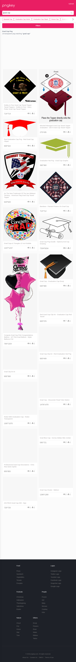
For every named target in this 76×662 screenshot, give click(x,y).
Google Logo (55, 586)
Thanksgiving (21, 603)
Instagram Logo (56, 571)
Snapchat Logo (56, 583)
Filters (38, 26)
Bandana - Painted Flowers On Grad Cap (54, 206)
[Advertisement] (38, 52)
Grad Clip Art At (9, 372)
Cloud (19, 623)
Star (18, 632)
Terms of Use (49, 657)
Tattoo (35, 638)
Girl (43, 600)
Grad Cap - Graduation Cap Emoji (52, 281)
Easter (19, 609)
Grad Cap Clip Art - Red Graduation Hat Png (55, 354)
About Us (25, 657)
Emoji (35, 623)
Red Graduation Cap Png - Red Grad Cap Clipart (19, 140)
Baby (43, 603)
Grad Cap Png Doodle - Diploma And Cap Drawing (54, 243)
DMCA (41, 657)
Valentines (20, 606)
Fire (18, 626)
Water (35, 632)
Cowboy (44, 609)
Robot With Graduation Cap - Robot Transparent (16, 418)
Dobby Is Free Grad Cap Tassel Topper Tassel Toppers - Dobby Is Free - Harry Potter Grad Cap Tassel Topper (18, 107)
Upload (71, 4)
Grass (19, 629)
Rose (35, 629)
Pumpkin (20, 583)
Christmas (20, 597)
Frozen (44, 597)
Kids (43, 612)
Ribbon (35, 635)
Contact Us (33, 657)
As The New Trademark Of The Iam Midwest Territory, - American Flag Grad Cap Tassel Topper (19, 195)
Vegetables (20, 577)
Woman (44, 606)
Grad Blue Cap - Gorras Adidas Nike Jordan (55, 438)
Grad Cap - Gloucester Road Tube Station (54, 400)
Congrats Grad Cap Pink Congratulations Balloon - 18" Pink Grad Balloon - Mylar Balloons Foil (18, 337)
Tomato (19, 580)
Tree (18, 635)
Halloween (20, 600)
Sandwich (20, 574)
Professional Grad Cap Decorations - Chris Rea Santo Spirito (19, 466)
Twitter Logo (55, 574)
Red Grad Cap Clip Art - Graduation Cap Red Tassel (56, 315)
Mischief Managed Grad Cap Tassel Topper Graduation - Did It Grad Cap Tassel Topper (55, 126)
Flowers (35, 626)
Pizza (18, 571)
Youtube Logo (55, 577)
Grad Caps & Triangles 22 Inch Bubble (17, 243)
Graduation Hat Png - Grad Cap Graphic (54, 160)
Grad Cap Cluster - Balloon (49, 490)
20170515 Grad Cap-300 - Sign (15, 503)
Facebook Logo (56, 580)
